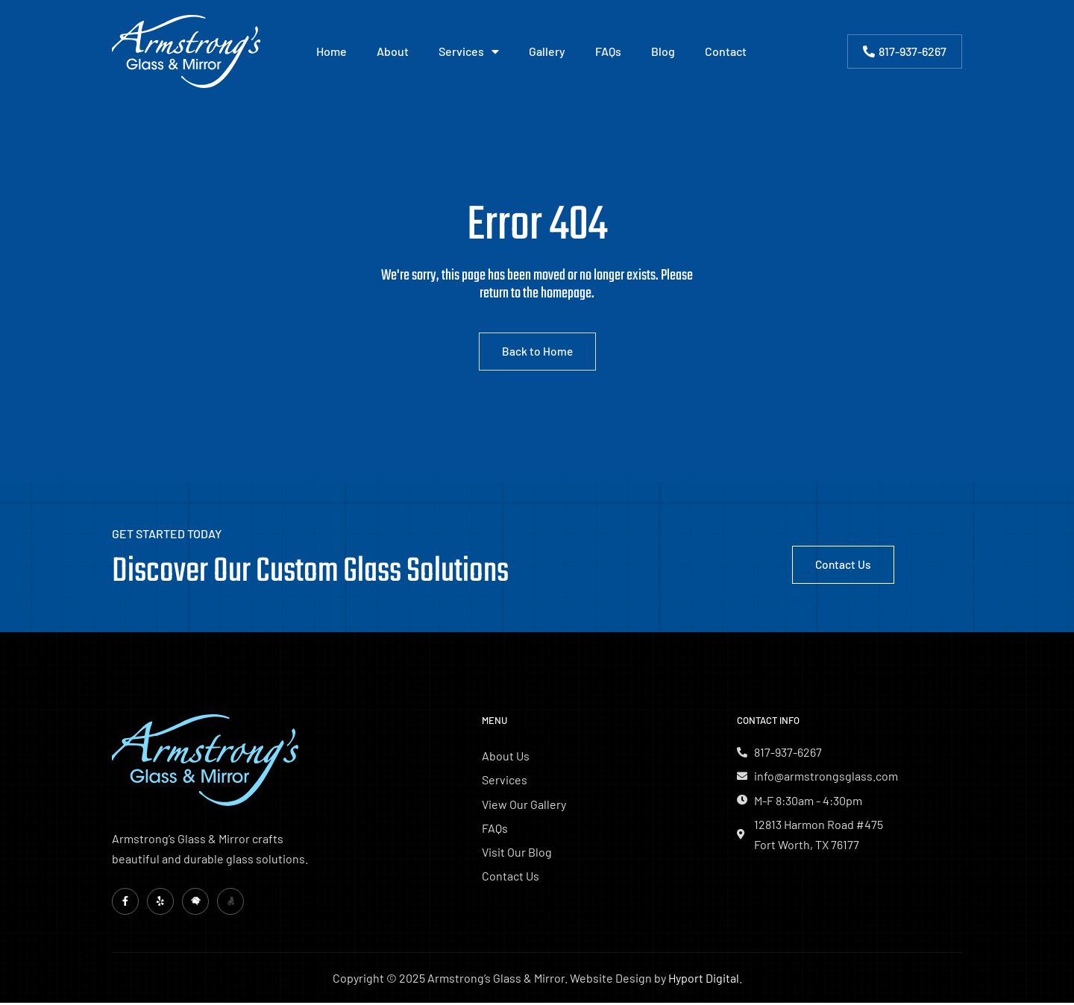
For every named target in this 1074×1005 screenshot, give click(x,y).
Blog (663, 51)
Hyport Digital (703, 980)
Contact (726, 51)
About (393, 51)
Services (469, 51)
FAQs (608, 51)
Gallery (547, 51)
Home (331, 51)
